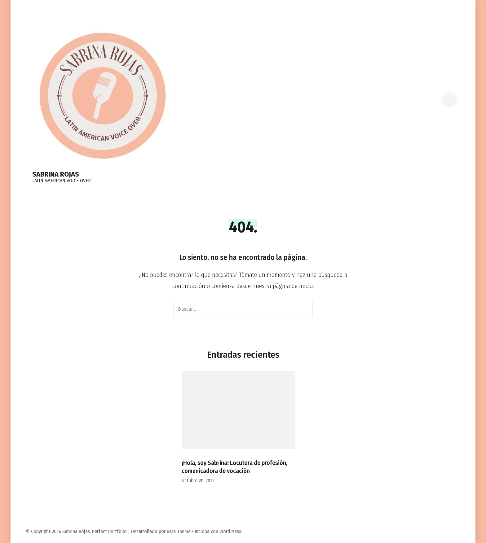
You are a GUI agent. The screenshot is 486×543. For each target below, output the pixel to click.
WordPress (230, 531)
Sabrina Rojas (55, 174)
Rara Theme (179, 531)
